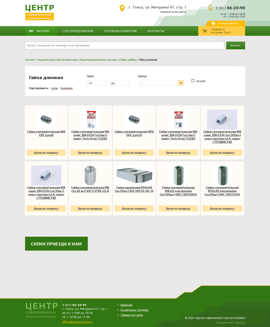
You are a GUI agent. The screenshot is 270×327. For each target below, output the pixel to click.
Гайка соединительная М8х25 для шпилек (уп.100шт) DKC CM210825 (178, 191)
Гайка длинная (148, 59)
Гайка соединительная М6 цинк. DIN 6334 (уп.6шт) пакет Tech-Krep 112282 (90, 135)
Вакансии (126, 305)
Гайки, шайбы (128, 59)
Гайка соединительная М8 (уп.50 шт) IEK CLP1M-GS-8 (90, 189)
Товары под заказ (132, 315)
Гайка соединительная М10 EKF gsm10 (134, 133)
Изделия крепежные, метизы (98, 59)
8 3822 (230, 8)
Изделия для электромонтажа (57, 59)
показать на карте (174, 11)
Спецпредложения (78, 31)
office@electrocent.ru (77, 322)
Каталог (43, 31)
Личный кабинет (228, 23)
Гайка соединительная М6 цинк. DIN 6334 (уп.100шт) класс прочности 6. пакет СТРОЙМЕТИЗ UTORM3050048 (222, 137)
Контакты (155, 31)
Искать (235, 45)
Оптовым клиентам (120, 31)
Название (66, 88)
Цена (54, 88)
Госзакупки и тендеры (135, 310)
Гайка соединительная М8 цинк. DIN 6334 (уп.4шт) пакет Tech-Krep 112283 (178, 135)
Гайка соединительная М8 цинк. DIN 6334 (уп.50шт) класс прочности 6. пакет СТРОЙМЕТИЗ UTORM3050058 (46, 193)
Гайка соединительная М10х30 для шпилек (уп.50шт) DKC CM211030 (222, 191)
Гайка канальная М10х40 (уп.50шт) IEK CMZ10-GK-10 (134, 189)
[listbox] (161, 83)
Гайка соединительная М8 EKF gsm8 (46, 133)
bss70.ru (240, 322)
